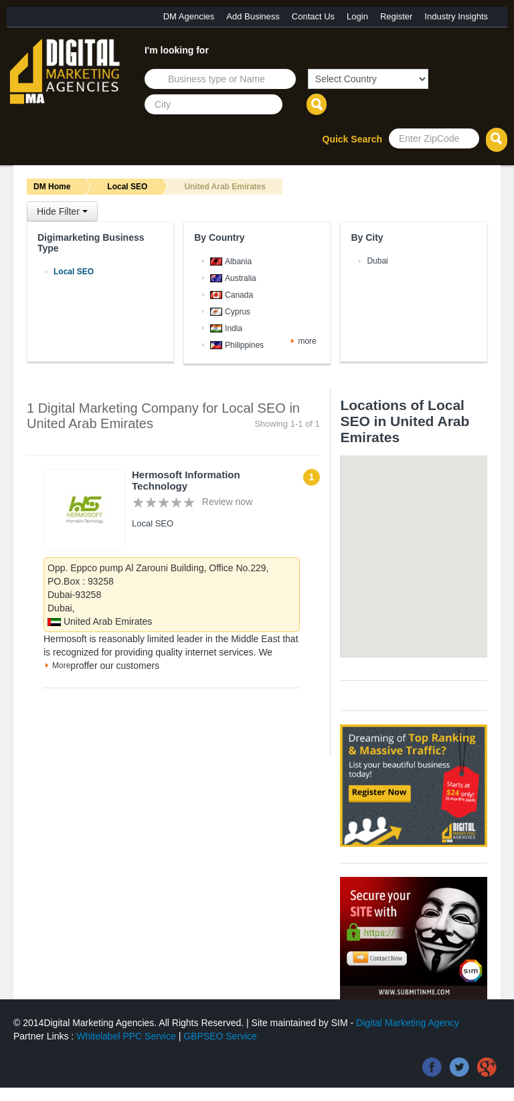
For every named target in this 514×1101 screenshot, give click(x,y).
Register (396, 16)
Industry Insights (456, 16)
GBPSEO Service (220, 1036)
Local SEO (127, 186)
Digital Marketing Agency (407, 1022)
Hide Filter (62, 211)
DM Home (51, 186)
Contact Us (313, 16)
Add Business (253, 16)
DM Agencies (189, 16)
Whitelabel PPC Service (126, 1036)
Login (357, 16)
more (307, 341)
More (61, 665)
